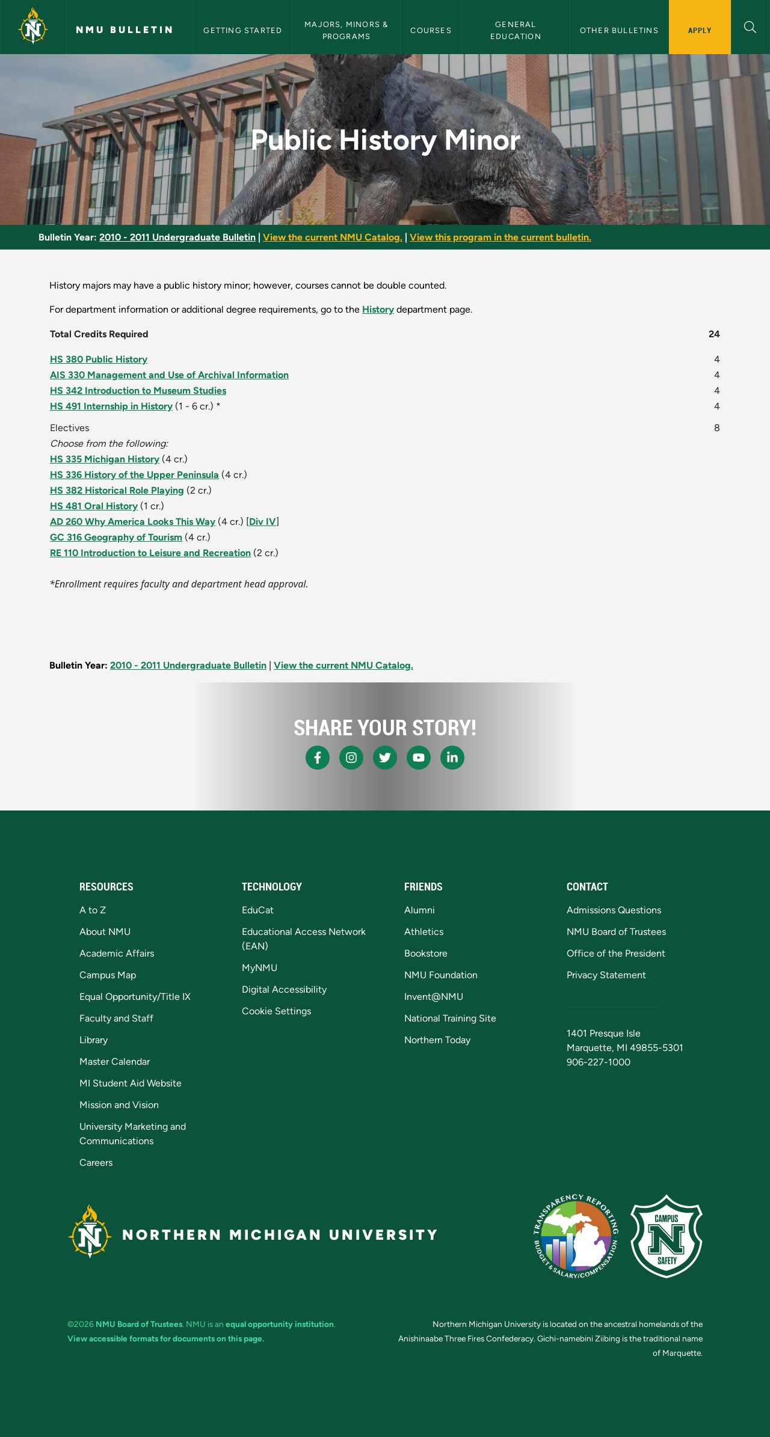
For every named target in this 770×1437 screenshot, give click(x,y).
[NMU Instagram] (351, 758)
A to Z (92, 910)
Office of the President (616, 953)
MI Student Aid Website (130, 1083)
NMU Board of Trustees (616, 931)
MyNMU (259, 967)
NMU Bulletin (125, 29)
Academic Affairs (116, 953)
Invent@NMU (433, 996)
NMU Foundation (441, 975)
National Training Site (450, 1018)
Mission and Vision (119, 1105)
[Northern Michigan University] (33, 27)
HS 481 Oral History (94, 506)
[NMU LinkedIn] (452, 758)
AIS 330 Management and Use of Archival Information (169, 375)
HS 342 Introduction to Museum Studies (138, 390)
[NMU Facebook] (318, 758)
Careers (95, 1162)
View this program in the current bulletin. (500, 237)
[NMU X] (385, 758)
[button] (750, 25)
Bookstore (426, 953)
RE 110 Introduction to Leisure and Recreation (150, 553)
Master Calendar (114, 1061)
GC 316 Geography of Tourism (116, 537)
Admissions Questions (614, 910)
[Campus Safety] (666, 1236)
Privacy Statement (606, 975)
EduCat (258, 910)
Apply (700, 30)
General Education (515, 30)
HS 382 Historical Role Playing (117, 490)
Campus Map (107, 975)
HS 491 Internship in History (111, 406)
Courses (430, 30)
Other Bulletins (619, 30)
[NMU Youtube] (419, 758)
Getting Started (242, 30)
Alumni (419, 910)
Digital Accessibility (284, 989)
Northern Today (437, 1040)
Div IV (262, 521)
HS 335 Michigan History (104, 459)
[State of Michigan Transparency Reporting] (576, 1236)
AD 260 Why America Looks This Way (132, 521)
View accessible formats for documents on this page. (165, 1338)
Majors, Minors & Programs (347, 30)
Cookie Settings (276, 1011)
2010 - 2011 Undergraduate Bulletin (177, 237)
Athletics (423, 931)
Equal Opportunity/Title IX (135, 996)
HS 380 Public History (98, 359)
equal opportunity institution (280, 1324)
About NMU (105, 931)
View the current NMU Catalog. (332, 237)
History (378, 309)
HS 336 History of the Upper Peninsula (134, 474)
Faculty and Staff (116, 1018)
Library (93, 1040)
